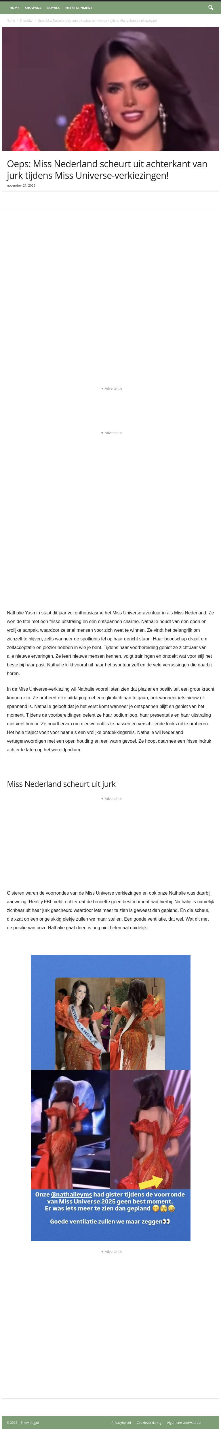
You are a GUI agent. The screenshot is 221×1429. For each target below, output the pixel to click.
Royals (53, 7)
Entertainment (78, 7)
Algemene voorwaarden (184, 1422)
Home (14, 7)
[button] (210, 7)
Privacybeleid (121, 1422)
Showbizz (33, 7)
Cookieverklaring (149, 1422)
